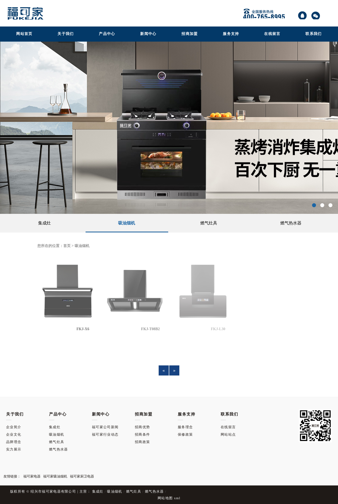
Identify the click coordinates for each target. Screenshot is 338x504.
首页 (67, 246)
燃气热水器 (290, 223)
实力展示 (13, 418)
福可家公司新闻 (105, 396)
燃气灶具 (208, 223)
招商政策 (142, 411)
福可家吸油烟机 (55, 445)
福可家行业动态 (105, 403)
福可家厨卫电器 (82, 445)
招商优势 (142, 396)
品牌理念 (13, 411)
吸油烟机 (126, 223)
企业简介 (13, 396)
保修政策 (185, 403)
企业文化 (13, 403)
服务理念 (185, 396)
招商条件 (142, 403)
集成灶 (44, 223)
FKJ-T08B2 (150, 329)
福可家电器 (32, 445)
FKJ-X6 (83, 329)
